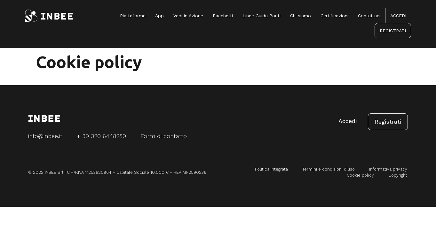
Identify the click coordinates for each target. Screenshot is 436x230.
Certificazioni (334, 15)
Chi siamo (300, 15)
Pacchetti (223, 15)
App (159, 15)
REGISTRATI (393, 30)
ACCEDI (398, 15)
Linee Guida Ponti (261, 15)
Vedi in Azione (188, 15)
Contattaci (369, 15)
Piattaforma (133, 15)
